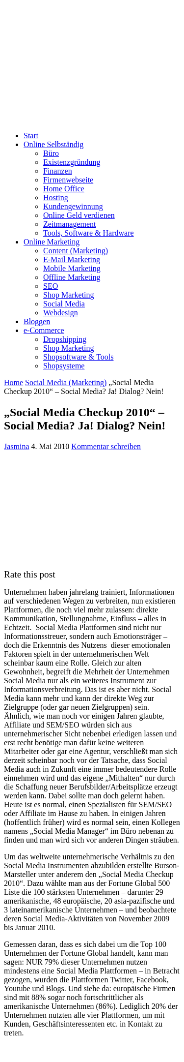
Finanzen (57, 171)
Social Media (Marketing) (65, 382)
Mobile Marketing (72, 268)
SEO (50, 286)
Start (31, 135)
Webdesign (60, 312)
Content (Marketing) (75, 250)
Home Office (63, 188)
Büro (51, 153)
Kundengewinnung (73, 206)
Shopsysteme (63, 366)
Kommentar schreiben (106, 446)
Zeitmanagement (69, 224)
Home (13, 382)
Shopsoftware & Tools (78, 357)
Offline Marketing (72, 277)
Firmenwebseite (68, 180)
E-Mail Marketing (71, 259)
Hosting (55, 197)
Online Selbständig (53, 144)
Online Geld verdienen (79, 215)
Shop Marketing (68, 295)
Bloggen (37, 321)
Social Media (64, 304)
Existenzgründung (71, 162)
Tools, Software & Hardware (88, 233)
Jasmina (16, 446)
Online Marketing (51, 242)
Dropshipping (64, 339)
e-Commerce (44, 330)
